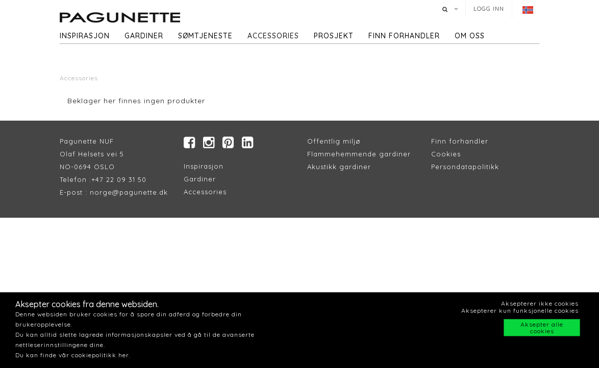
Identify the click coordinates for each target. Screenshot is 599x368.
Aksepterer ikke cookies (540, 303)
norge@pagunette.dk (129, 192)
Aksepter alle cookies (541, 327)
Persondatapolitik (463, 167)
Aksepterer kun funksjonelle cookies (520, 310)
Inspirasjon (85, 35)
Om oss (470, 35)
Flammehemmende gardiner (359, 154)
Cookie (444, 154)
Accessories (273, 35)
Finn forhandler (404, 35)
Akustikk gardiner (339, 167)
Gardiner (143, 35)
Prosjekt (334, 35)
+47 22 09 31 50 (118, 179)
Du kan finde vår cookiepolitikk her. (72, 355)
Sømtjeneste (205, 35)
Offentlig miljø (334, 141)
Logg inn (488, 8)
